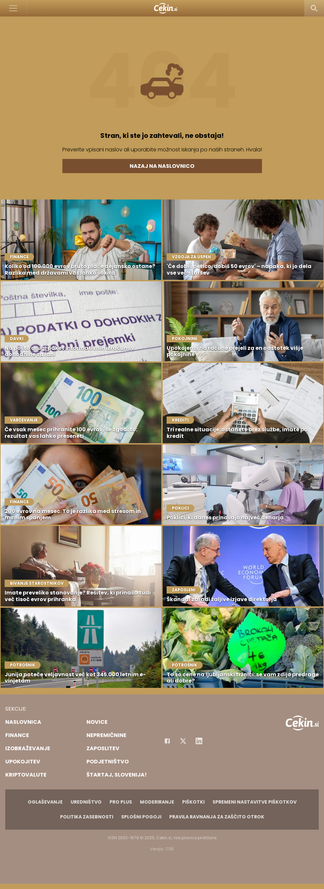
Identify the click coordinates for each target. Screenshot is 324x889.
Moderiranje (157, 802)
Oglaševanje (45, 802)
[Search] (314, 8)
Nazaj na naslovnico (162, 166)
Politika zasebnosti (86, 816)
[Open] (13, 8)
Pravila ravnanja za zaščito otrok (216, 816)
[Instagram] (199, 741)
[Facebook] (167, 741)
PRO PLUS (121, 802)
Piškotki (193, 802)
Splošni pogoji (141, 816)
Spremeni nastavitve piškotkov (254, 802)
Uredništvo (86, 802)
